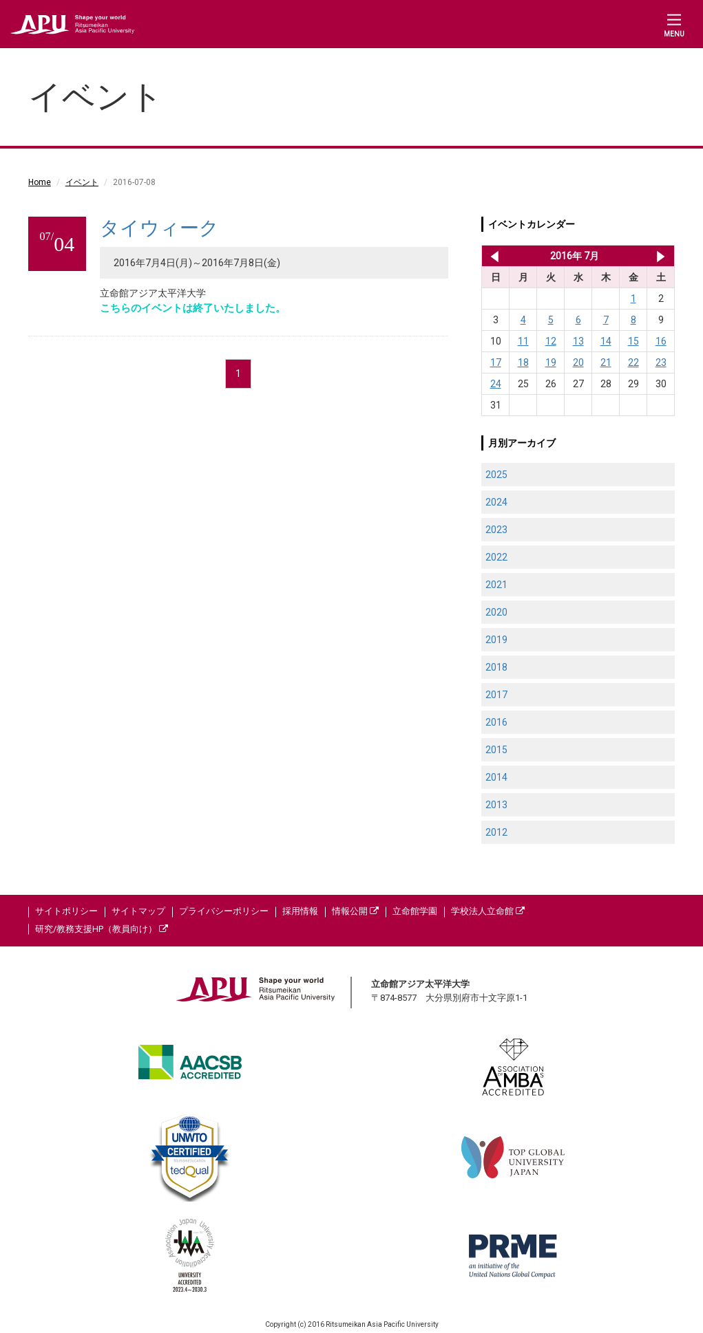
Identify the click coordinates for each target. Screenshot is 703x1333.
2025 (496, 474)
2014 (496, 777)
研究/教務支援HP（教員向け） (101, 929)
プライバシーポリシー (224, 911)
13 (578, 341)
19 (550, 362)
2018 (496, 667)
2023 (496, 529)
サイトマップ (138, 911)
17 (495, 362)
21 (605, 362)
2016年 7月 (574, 255)
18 (523, 362)
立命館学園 (414, 911)
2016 (496, 722)
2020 (496, 612)
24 (495, 383)
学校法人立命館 (488, 911)
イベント (81, 182)
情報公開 (355, 911)
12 (550, 341)
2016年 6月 (492, 255)
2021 (496, 584)
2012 (496, 832)
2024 (496, 502)
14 (605, 341)
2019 (496, 639)
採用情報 (300, 911)
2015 (496, 749)
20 (578, 362)
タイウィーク (159, 228)
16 (661, 341)
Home (39, 182)
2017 (496, 694)
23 (661, 362)
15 (633, 341)
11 (523, 341)
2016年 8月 (661, 255)
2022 (496, 557)
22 (633, 362)
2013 (496, 804)
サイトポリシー (66, 911)
